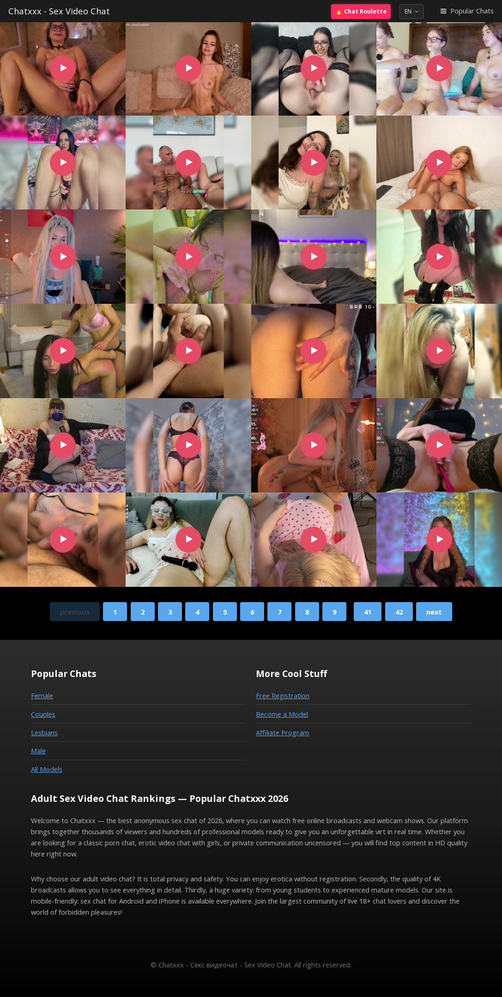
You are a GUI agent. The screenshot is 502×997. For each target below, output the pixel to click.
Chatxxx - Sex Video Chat (59, 11)
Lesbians (44, 732)
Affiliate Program (282, 732)
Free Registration (282, 695)
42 (399, 611)
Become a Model (282, 714)
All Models (46, 769)
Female (42, 695)
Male (38, 750)
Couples (43, 714)
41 (367, 611)
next (434, 611)
